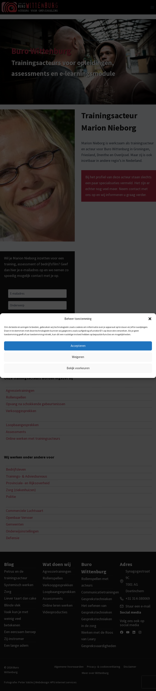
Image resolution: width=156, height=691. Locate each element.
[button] (150, 319)
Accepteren (78, 346)
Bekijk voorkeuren (78, 368)
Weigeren (78, 357)
